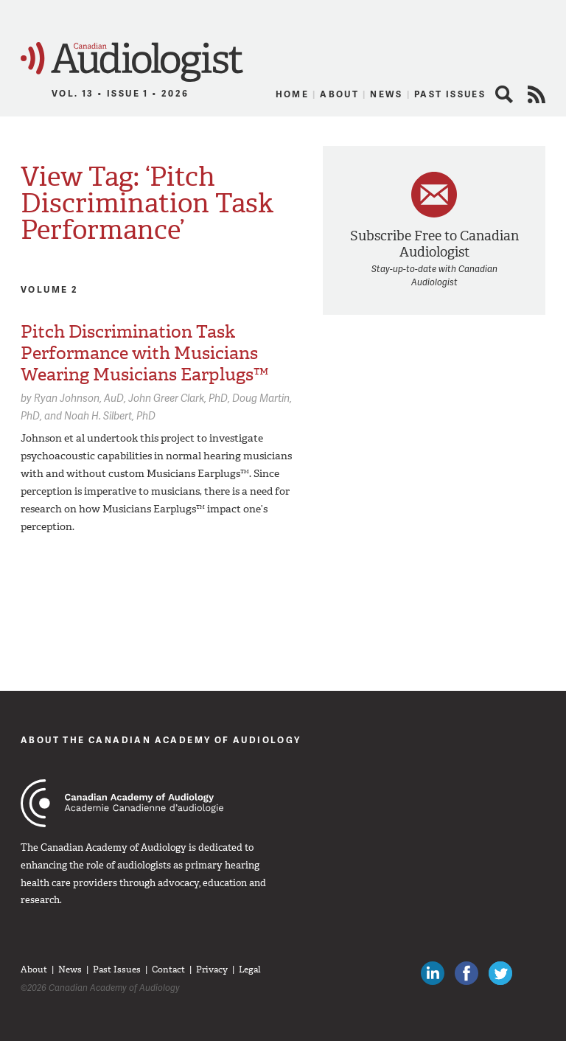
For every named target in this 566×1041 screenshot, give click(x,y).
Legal (250, 969)
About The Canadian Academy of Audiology (161, 740)
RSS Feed (536, 94)
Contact (168, 969)
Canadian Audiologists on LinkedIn (432, 973)
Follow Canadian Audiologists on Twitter (500, 973)
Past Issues (450, 94)
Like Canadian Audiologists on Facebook (466, 973)
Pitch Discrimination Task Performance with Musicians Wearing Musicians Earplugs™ (144, 353)
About (339, 94)
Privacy (212, 969)
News (386, 94)
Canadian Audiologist (132, 62)
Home (293, 94)
